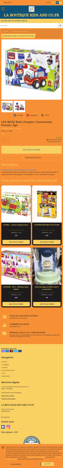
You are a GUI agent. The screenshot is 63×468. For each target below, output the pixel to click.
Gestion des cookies (7, 396)
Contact (48, 3)
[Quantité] (5, 140)
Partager (18, 115)
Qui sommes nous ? (8, 370)
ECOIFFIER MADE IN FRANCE (19, 31)
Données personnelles (8, 399)
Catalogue (5, 365)
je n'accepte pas (16, 464)
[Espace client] (53, 2)
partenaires (5, 376)
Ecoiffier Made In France (11, 128)
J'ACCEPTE (47, 464)
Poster (45, 115)
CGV (3, 373)
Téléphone (5, 417)
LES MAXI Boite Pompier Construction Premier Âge (18, 170)
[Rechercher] (60, 25)
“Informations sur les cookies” (36, 457)
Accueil (6, 31)
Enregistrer (32, 115)
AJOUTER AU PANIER (31, 150)
